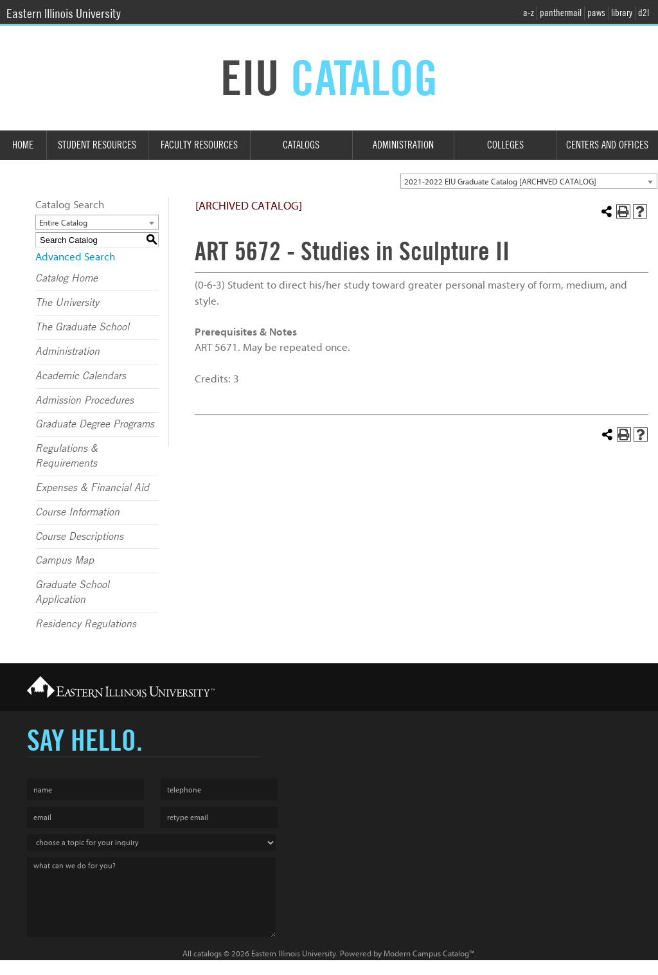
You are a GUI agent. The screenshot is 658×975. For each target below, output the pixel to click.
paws (596, 13)
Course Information (77, 512)
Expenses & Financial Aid (92, 487)
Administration (403, 145)
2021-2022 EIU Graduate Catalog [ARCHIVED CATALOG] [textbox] (500, 181)
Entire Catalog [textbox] (63, 223)
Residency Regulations (85, 624)
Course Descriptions (79, 536)
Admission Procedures (84, 400)
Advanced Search (75, 257)
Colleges (505, 145)
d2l (643, 13)
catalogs (207, 953)
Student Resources (97, 145)
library (621, 13)
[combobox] (528, 181)
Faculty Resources (199, 145)
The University (67, 302)
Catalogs (301, 145)
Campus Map (64, 560)
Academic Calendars (80, 376)
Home (22, 145)
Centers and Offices (607, 145)
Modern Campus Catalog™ (429, 953)
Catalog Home (66, 278)
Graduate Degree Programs (94, 424)
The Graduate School (82, 327)
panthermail (561, 13)
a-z (528, 13)
